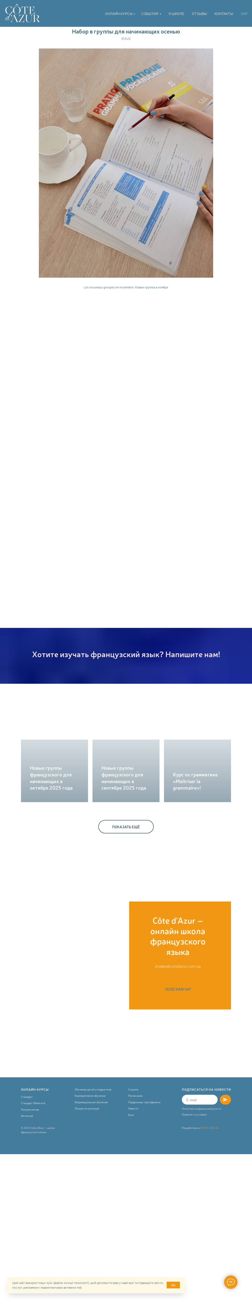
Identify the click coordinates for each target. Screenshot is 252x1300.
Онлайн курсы (118, 13)
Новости (133, 1108)
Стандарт (27, 1097)
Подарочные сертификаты (144, 1102)
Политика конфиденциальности (201, 1108)
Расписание (135, 1095)
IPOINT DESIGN (209, 1128)
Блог (131, 1115)
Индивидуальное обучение (91, 1102)
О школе (176, 13)
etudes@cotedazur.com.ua (178, 966)
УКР (244, 13)
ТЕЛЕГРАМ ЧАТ (178, 989)
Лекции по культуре (87, 1108)
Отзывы (199, 13)
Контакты (223, 13)
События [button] (149, 13)
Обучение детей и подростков (93, 1089)
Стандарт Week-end (33, 1103)
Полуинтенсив (30, 1109)
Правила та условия (194, 1114)
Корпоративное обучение (90, 1095)
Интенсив (27, 1116)
